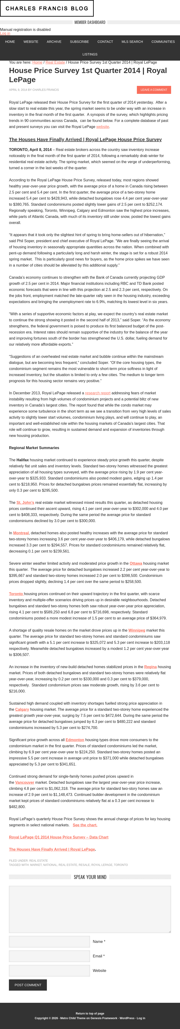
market (36, 865)
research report (98, 393)
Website (30, 42)
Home (10, 42)
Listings (90, 54)
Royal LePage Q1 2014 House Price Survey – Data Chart (58, 837)
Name (98, 942)
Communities (163, 42)
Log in (5, 33)
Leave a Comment (154, 90)
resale (84, 865)
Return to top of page (90, 1013)
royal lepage (101, 865)
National (50, 865)
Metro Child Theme (73, 1018)
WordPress (127, 1018)
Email (97, 956)
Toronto (121, 865)
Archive (54, 42)
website (102, 127)
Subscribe (79, 42)
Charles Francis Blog (90, 10)
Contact (105, 42)
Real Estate (38, 860)
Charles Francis (45, 90)
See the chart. (85, 825)
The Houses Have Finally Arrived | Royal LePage (52, 849)
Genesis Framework (103, 1018)
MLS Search (132, 42)
